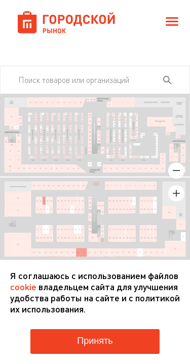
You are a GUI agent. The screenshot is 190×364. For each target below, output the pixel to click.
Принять (94, 341)
